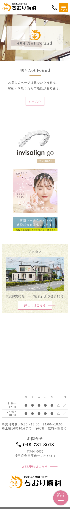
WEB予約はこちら (35, 466)
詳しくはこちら (35, 305)
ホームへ (35, 101)
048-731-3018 (35, 444)
